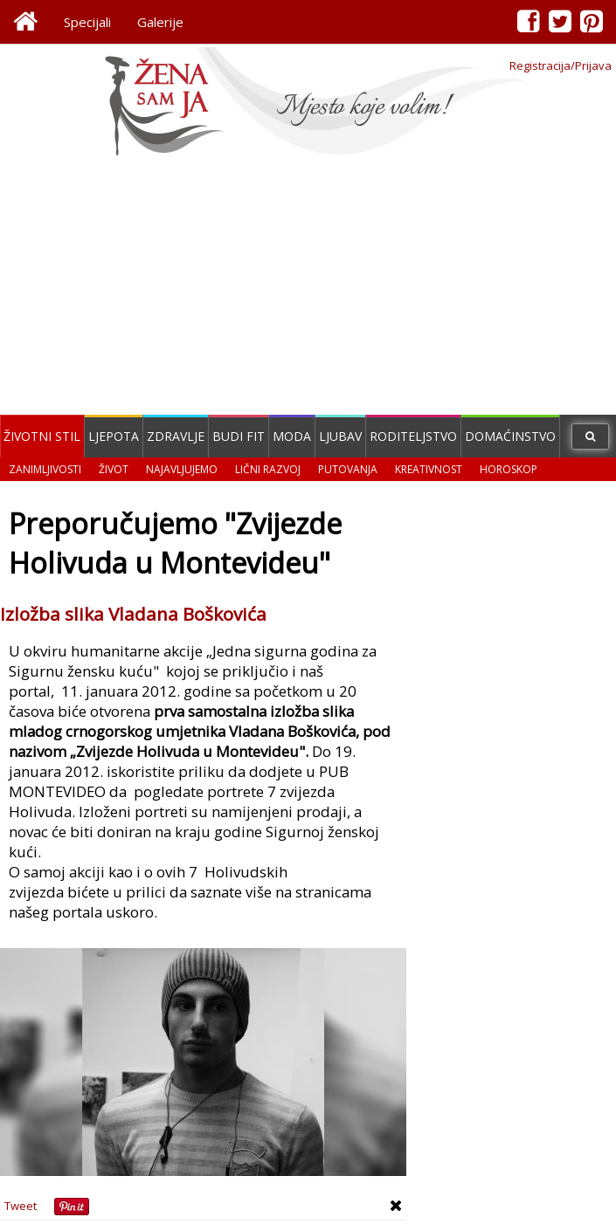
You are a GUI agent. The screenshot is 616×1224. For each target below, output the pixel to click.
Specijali (87, 22)
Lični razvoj (268, 469)
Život (113, 469)
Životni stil (41, 436)
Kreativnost (428, 469)
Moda (292, 436)
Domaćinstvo (510, 436)
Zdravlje (175, 436)
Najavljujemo (182, 469)
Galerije (160, 22)
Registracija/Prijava (560, 65)
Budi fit (238, 436)
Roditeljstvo (413, 436)
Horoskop (508, 469)
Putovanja (347, 469)
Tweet (20, 1206)
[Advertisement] (308, 288)
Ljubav (340, 436)
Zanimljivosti (45, 469)
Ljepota (113, 436)
